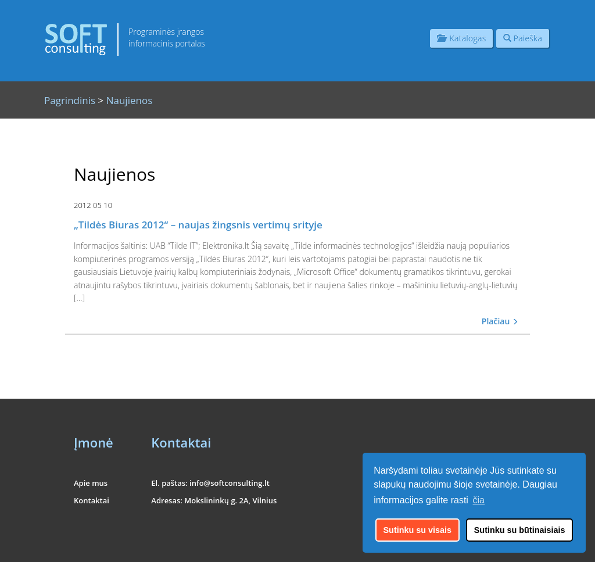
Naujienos (129, 100)
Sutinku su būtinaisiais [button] (519, 530)
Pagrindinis (69, 100)
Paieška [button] (522, 38)
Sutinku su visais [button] (417, 530)
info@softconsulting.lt (229, 483)
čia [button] (479, 500)
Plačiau (500, 321)
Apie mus (90, 483)
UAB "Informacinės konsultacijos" (473, 546)
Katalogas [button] (461, 38)
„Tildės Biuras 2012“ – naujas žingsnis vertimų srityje (198, 224)
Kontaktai (91, 500)
